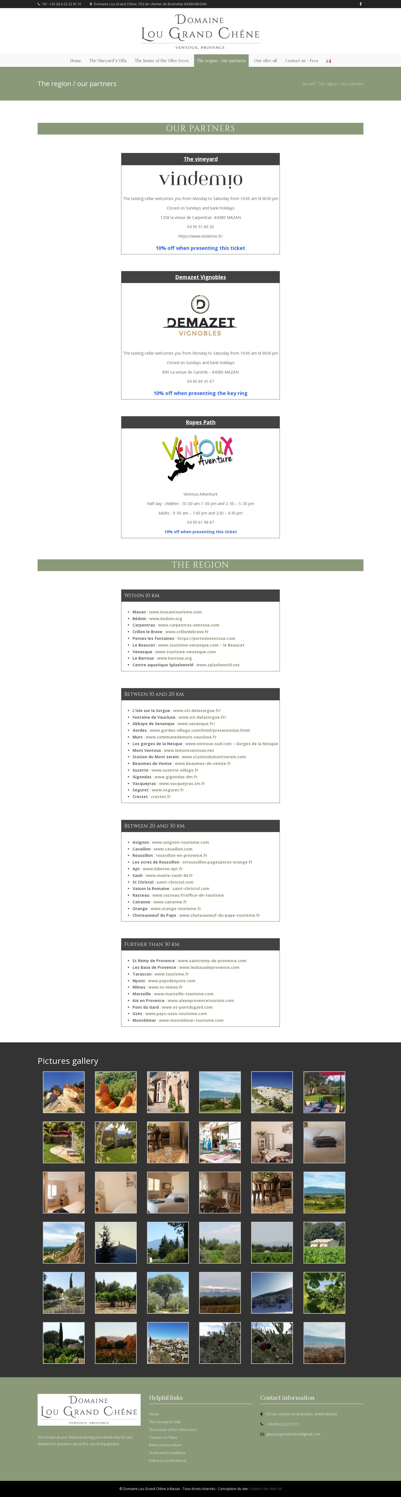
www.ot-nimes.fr (165, 987)
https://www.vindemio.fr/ (201, 236)
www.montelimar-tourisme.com (191, 1020)
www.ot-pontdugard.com (187, 1007)
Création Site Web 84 (265, 1488)
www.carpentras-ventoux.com (188, 625)
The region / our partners (221, 60)
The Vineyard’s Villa (107, 60)
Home (75, 60)
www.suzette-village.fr (174, 770)
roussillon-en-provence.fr (181, 855)
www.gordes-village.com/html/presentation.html (200, 730)
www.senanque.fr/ (196, 723)
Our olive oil (265, 60)
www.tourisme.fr (172, 974)
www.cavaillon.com (173, 849)
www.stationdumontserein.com (214, 756)
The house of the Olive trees (162, 60)
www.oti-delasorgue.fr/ (197, 710)
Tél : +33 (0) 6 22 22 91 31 (60, 4)
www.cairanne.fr (170, 901)
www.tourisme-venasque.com (185, 651)
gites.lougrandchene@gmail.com (290, 1434)
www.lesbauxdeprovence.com (209, 967)
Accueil (308, 83)
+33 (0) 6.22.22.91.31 (279, 1424)
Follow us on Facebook (167, 1460)
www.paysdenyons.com (171, 980)
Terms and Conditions (167, 1452)
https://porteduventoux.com (206, 638)
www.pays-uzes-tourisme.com (176, 1013)
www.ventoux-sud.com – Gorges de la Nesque (231, 743)
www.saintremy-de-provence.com (212, 960)
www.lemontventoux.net (189, 750)
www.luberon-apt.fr (163, 868)
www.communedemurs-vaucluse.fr (181, 737)
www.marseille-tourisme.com (184, 993)
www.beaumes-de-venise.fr (202, 763)
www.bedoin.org (165, 618)
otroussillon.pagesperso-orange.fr (217, 862)
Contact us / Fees (301, 60)
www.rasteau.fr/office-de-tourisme (188, 895)
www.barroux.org (174, 658)
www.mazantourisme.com (175, 612)
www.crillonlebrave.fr (187, 631)
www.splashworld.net (218, 664)
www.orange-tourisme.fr (176, 908)
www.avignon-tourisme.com (180, 842)
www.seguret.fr (167, 790)
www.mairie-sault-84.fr (169, 875)
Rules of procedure (165, 1444)
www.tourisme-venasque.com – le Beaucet (201, 645)
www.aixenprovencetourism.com (201, 1000)
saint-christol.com (175, 882)
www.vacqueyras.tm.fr (182, 783)
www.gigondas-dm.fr (176, 776)
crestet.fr (160, 796)
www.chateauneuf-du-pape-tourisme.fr (219, 915)
